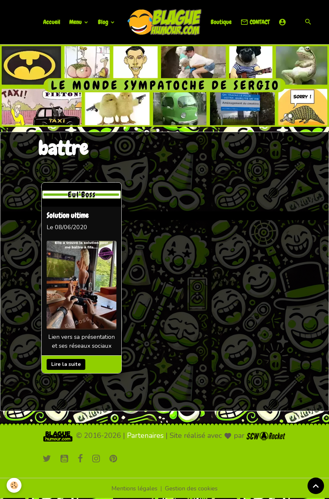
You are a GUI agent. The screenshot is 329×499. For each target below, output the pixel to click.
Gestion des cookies (191, 488)
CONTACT (254, 22)
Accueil (51, 22)
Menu (76, 22)
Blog (103, 22)
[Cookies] (14, 485)
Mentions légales (134, 488)
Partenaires (145, 436)
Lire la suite (66, 364)
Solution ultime (68, 215)
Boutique (221, 22)
